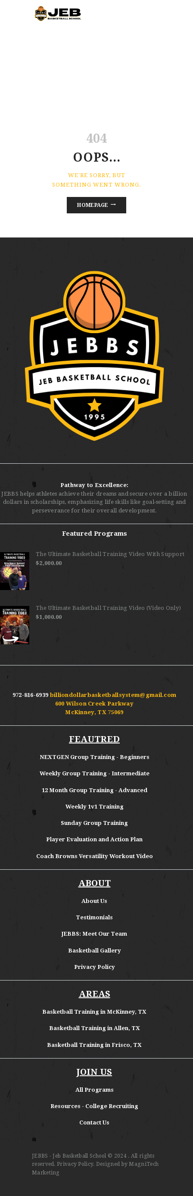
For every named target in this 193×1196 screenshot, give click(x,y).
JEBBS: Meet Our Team (94, 934)
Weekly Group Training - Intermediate (94, 773)
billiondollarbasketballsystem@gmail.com (113, 695)
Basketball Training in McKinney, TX (94, 1012)
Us (103, 901)
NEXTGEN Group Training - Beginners (94, 757)
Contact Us (94, 1122)
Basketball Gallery (94, 950)
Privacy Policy (94, 967)
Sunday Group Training (94, 823)
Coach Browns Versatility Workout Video (94, 856)
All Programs (94, 1090)
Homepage (92, 205)
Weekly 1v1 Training (94, 806)
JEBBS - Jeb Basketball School (69, 1156)
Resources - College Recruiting (94, 1106)
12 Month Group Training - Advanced (94, 790)
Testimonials (94, 917)
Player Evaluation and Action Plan (94, 839)
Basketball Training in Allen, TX (94, 1028)
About (90, 901)
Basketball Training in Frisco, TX (94, 1045)
